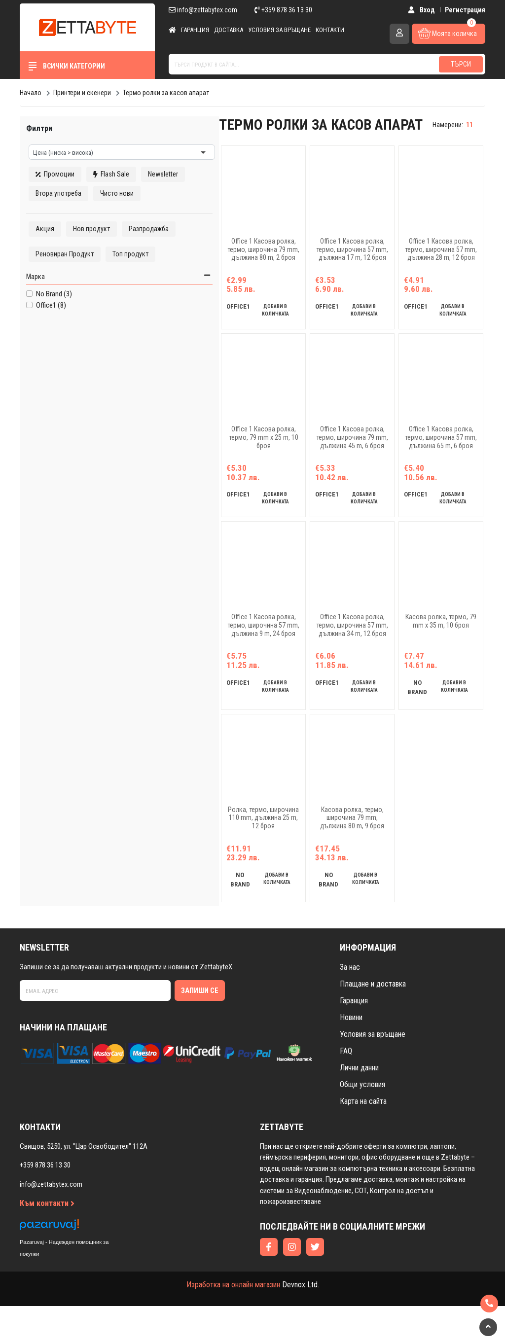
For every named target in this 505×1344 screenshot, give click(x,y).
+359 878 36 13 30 (283, 10)
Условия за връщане (279, 30)
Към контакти (47, 1241)
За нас (350, 1004)
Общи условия (362, 1122)
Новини (351, 1055)
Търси (461, 64)
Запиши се (199, 1028)
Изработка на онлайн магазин (233, 1322)
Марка (33, 314)
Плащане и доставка (373, 1021)
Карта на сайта (363, 1138)
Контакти (330, 30)
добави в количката (241, 323)
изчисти (145, 122)
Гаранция (195, 30)
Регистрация (465, 10)
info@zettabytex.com (203, 10)
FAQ (346, 1088)
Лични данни (359, 1105)
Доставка (228, 30)
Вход (423, 10)
